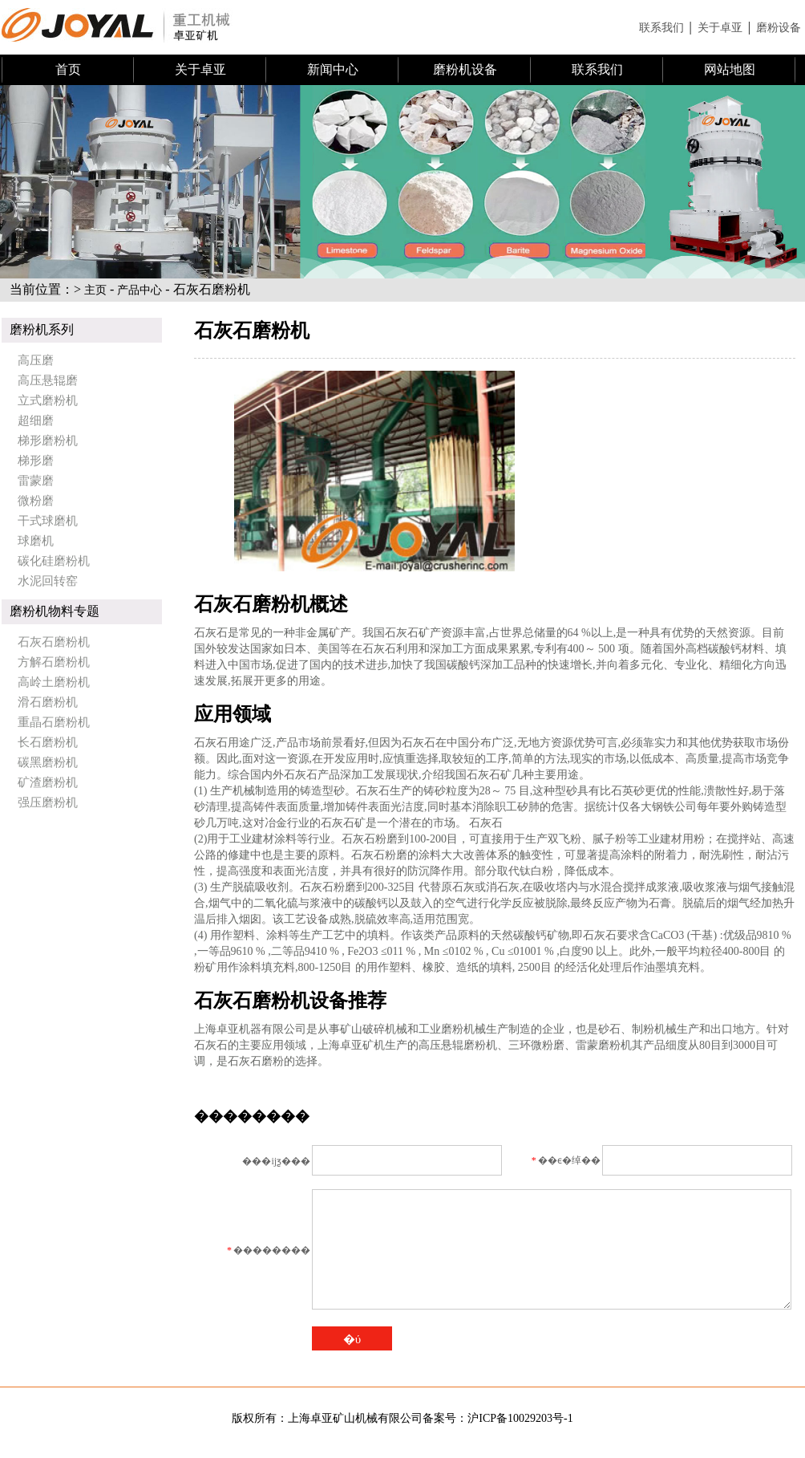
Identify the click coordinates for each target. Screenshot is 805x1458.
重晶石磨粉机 (54, 722)
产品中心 (139, 290)
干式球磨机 (48, 520)
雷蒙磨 (36, 480)
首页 (68, 69)
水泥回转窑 (48, 581)
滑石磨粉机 (48, 702)
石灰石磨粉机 (54, 642)
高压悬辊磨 (48, 380)
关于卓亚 (720, 28)
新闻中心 (332, 69)
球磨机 (36, 540)
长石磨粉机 (48, 742)
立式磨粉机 (48, 400)
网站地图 (729, 69)
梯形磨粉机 (48, 440)
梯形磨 (36, 460)
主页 (95, 290)
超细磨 (36, 420)
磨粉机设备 (465, 69)
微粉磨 (36, 500)
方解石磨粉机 (54, 662)
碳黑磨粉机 (48, 762)
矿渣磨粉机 (48, 782)
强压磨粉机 (48, 802)
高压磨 (36, 360)
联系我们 (661, 28)
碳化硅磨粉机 (54, 560)
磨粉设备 (778, 28)
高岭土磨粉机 (54, 682)
